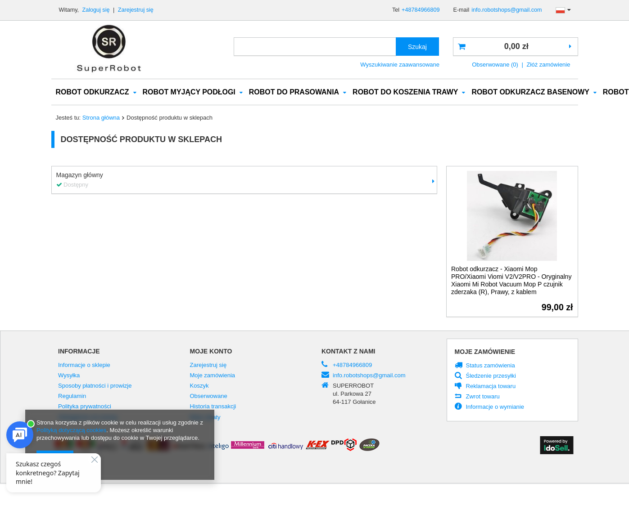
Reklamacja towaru (491, 387)
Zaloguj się (96, 10)
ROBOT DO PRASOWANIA (294, 92)
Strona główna (101, 118)
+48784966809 (420, 10)
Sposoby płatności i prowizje (95, 386)
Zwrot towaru (483, 397)
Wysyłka (69, 376)
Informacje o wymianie (495, 407)
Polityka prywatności (84, 407)
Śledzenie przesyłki (491, 376)
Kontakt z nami (348, 351)
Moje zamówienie (485, 352)
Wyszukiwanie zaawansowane (399, 64)
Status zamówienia (490, 366)
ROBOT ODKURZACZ (92, 92)
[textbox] (315, 46)
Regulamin (72, 396)
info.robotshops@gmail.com (506, 10)
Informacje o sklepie (84, 365)
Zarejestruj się (136, 10)
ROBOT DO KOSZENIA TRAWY (405, 92)
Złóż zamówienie (548, 64)
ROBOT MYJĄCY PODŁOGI (189, 92)
